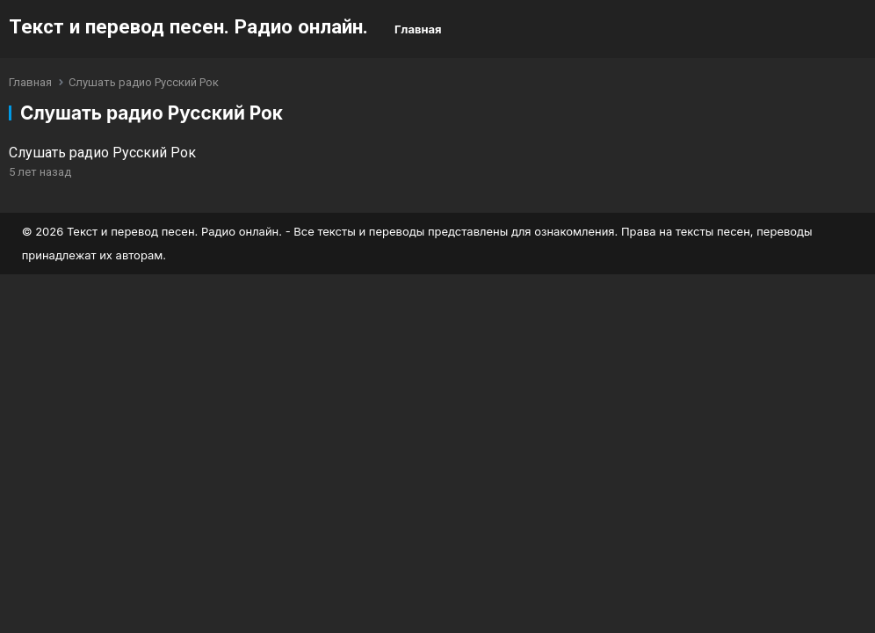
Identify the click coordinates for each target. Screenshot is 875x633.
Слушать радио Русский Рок (102, 152)
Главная (418, 29)
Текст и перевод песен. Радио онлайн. (188, 26)
